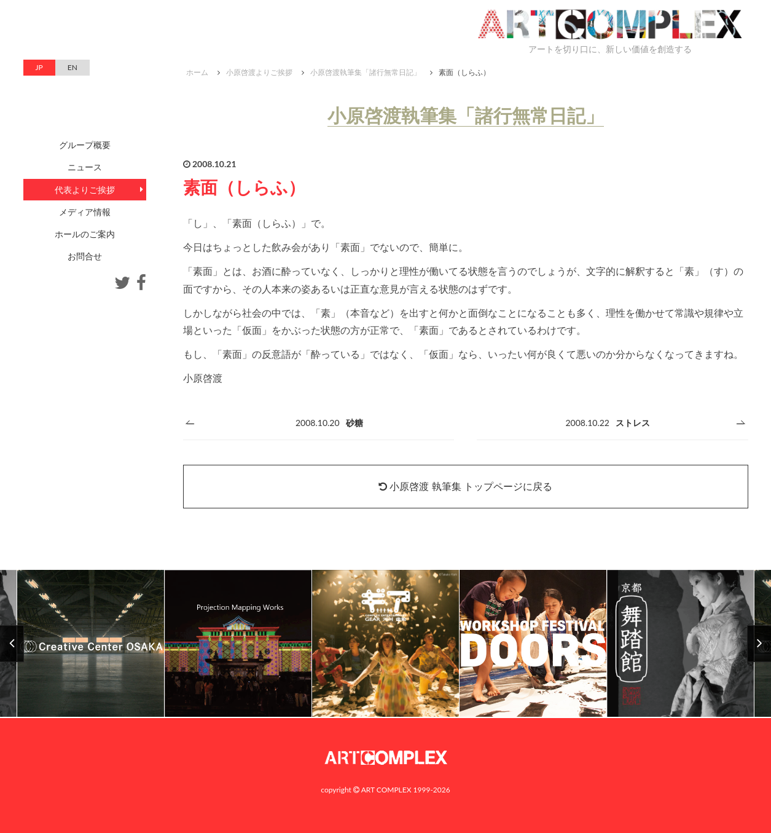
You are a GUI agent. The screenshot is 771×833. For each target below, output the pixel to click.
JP (39, 67)
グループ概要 (85, 145)
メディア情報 (85, 212)
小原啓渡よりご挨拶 (259, 72)
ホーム (197, 72)
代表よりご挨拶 (85, 189)
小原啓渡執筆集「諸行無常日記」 (365, 72)
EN (72, 67)
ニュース (85, 167)
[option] (386, 644)
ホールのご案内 (85, 234)
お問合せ (85, 256)
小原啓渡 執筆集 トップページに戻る (465, 486)
